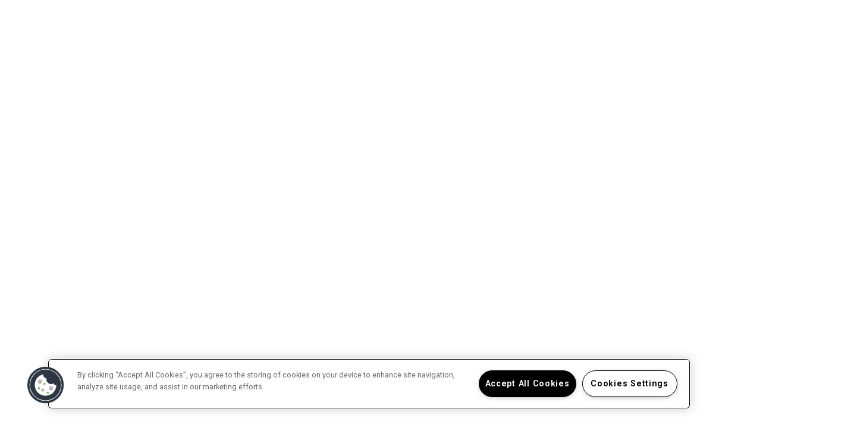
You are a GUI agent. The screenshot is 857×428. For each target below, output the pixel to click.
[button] (46, 385)
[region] (369, 383)
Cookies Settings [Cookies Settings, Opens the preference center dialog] (629, 384)
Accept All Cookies (527, 384)
